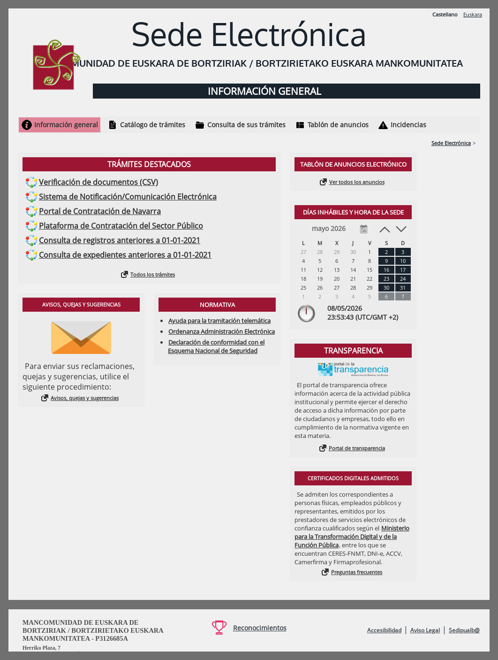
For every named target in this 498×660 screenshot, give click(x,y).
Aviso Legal (425, 630)
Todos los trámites (152, 274)
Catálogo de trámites (152, 124)
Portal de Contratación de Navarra (100, 211)
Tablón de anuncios (338, 124)
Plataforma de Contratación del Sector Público (121, 226)
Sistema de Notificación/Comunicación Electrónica (128, 197)
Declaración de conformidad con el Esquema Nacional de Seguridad (216, 346)
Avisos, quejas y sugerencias (85, 397)
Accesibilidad (384, 630)
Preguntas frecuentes (356, 572)
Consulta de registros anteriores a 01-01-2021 (119, 240)
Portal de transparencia (357, 448)
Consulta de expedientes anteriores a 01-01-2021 (125, 255)
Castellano (445, 14)
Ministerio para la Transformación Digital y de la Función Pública (351, 536)
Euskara (472, 14)
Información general (66, 124)
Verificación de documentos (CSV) (98, 182)
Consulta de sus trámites (246, 124)
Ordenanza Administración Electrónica (221, 331)
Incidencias (408, 124)
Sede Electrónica (451, 142)
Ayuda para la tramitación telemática (219, 320)
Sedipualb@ (464, 630)
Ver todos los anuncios (357, 181)
